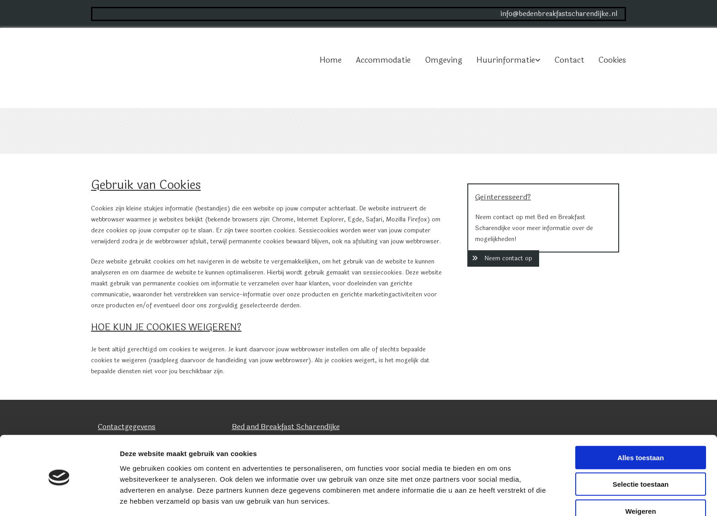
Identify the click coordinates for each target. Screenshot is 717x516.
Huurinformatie (505, 60)
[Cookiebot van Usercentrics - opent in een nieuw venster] (59, 498)
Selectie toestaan (641, 452)
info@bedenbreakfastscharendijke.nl (558, 14)
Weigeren (640, 478)
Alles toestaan (640, 425)
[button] (503, 258)
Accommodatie (383, 60)
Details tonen (494, 498)
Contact (569, 60)
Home (331, 60)
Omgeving (443, 60)
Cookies (612, 60)
